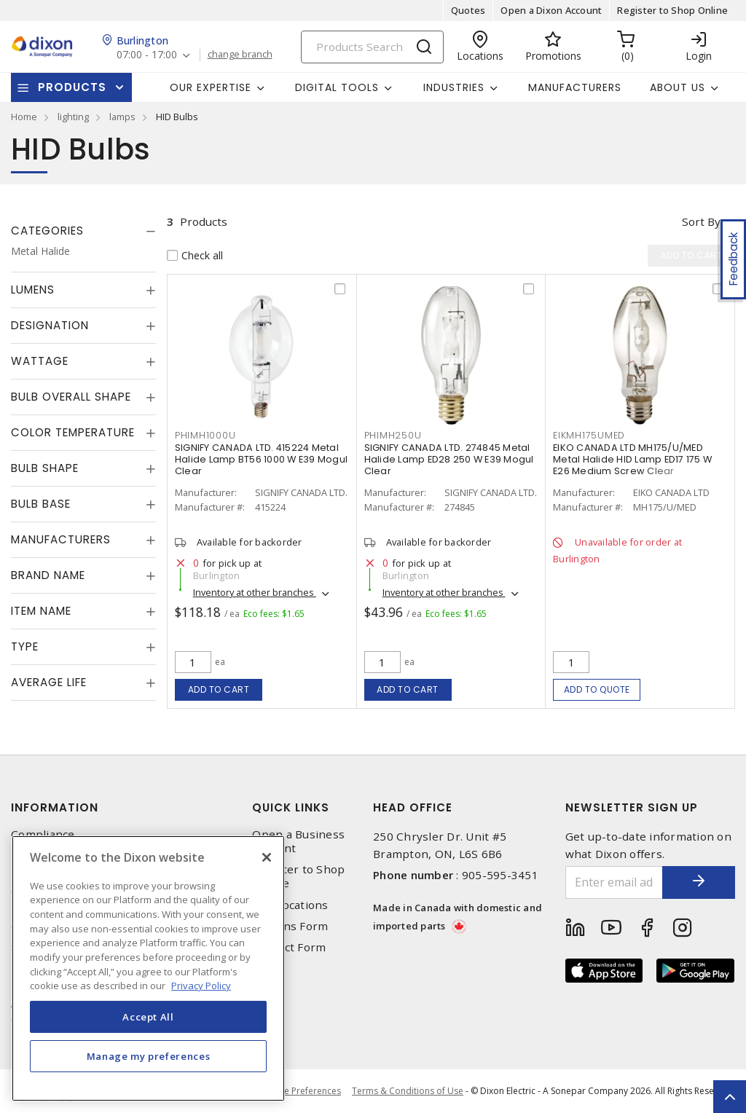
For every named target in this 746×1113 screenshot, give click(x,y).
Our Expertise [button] (210, 87)
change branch (240, 54)
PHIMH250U (393, 435)
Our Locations (290, 905)
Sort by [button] (701, 221)
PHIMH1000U (205, 435)
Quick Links (290, 807)
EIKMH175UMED (589, 435)
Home (24, 116)
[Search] (372, 47)
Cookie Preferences (300, 1091)
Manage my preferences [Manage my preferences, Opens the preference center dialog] (149, 1056)
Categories (47, 230)
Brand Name (48, 575)
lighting (73, 116)
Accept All (148, 1016)
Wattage (39, 361)
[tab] (83, 231)
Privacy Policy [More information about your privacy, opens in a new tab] (201, 985)
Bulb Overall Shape (71, 396)
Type (25, 646)
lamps (122, 116)
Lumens (33, 289)
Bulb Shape (45, 468)
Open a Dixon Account (551, 10)
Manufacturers (574, 87)
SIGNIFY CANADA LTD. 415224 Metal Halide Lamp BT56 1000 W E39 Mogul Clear (261, 459)
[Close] (267, 857)
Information (54, 807)
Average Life (49, 682)
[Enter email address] (614, 882)
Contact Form (289, 947)
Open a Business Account (298, 841)
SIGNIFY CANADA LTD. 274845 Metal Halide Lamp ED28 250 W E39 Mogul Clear (449, 459)
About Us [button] (677, 87)
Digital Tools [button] (337, 87)
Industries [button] (453, 87)
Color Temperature (73, 432)
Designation (50, 325)
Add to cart (219, 689)
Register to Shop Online (672, 10)
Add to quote (597, 689)
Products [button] (72, 87)
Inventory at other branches (254, 592)
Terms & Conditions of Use (407, 1091)
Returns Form (290, 926)
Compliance (43, 834)
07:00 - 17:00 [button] (147, 55)
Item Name (41, 610)
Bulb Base (41, 503)
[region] (148, 968)
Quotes (468, 10)
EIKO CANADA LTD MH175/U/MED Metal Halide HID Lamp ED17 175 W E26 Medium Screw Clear (632, 459)
